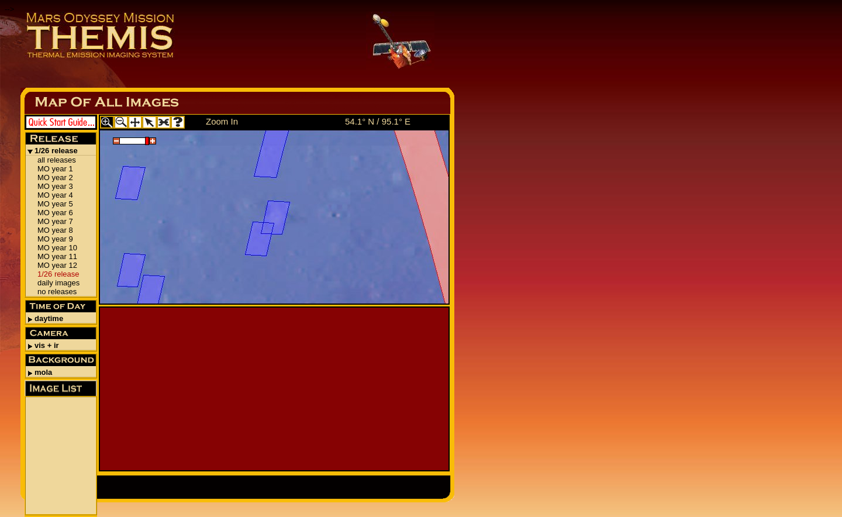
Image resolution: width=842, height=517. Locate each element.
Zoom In (222, 121)
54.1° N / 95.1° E (377, 121)
